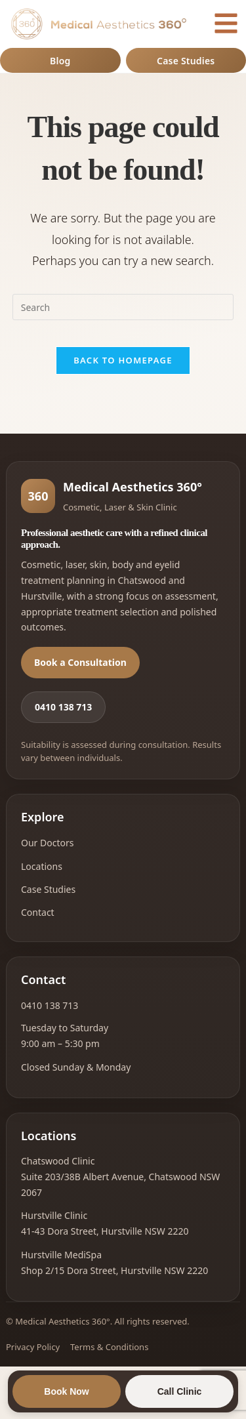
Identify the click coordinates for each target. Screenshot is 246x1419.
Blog (60, 60)
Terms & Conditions (109, 1347)
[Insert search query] (123, 307)
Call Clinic (179, 1391)
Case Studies (186, 60)
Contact (37, 912)
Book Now (66, 1391)
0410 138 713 (63, 707)
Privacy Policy (33, 1347)
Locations (41, 866)
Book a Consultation (80, 662)
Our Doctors (47, 842)
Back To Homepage (123, 360)
